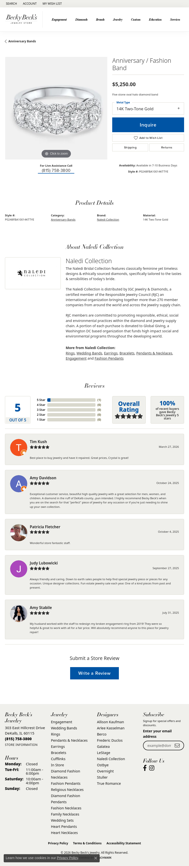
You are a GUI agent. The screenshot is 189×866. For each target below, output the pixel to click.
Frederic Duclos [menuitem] (110, 740)
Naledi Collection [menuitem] (111, 758)
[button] (11, 3)
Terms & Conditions (87, 843)
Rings (70, 353)
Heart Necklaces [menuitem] (64, 832)
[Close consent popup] (95, 858)
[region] (56, 108)
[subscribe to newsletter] (177, 745)
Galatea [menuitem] (103, 746)
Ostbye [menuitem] (103, 765)
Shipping (130, 147)
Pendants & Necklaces (154, 353)
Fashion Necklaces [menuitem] (66, 808)
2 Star (41, 415)
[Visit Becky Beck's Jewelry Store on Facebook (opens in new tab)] (145, 768)
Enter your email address (157, 733)
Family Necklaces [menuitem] (65, 814)
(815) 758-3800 (56, 170)
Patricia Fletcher (45, 526)
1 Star (41, 419)
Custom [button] (135, 19)
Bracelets (126, 353)
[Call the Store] (18, 738)
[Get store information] (21, 745)
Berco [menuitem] (102, 734)
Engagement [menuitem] (61, 722)
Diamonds (81, 19)
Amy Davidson (43, 477)
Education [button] (155, 19)
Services (175, 19)
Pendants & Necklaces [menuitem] (69, 740)
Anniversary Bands (22, 41)
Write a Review (94, 673)
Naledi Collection (108, 219)
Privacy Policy (58, 843)
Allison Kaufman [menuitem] (110, 722)
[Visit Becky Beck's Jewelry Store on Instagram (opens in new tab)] (151, 768)
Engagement (76, 358)
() (99, 400)
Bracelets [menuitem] (58, 752)
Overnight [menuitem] (105, 771)
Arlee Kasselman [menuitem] (111, 728)
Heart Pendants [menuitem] (64, 826)
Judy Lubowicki (44, 563)
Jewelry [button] (118, 19)
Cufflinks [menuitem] (58, 758)
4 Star (41, 405)
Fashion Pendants (109, 358)
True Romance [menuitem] (109, 783)
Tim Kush (38, 441)
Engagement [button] (59, 19)
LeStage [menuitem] (103, 752)
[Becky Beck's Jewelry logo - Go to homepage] (22, 19)
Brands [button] (100, 19)
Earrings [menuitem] (58, 746)
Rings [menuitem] (55, 734)
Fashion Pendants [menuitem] (65, 783)
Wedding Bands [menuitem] (64, 728)
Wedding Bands (89, 353)
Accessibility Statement (124, 843)
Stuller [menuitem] (102, 777)
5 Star (41, 400)
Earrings (111, 353)
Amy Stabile (41, 607)
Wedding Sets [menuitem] (62, 820)
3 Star (41, 410)
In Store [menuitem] (57, 765)
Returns (167, 147)
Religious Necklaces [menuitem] (67, 789)
